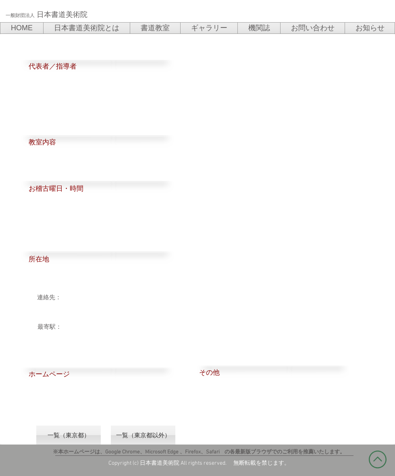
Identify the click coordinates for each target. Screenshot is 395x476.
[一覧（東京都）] (68, 435)
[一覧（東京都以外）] (143, 435)
